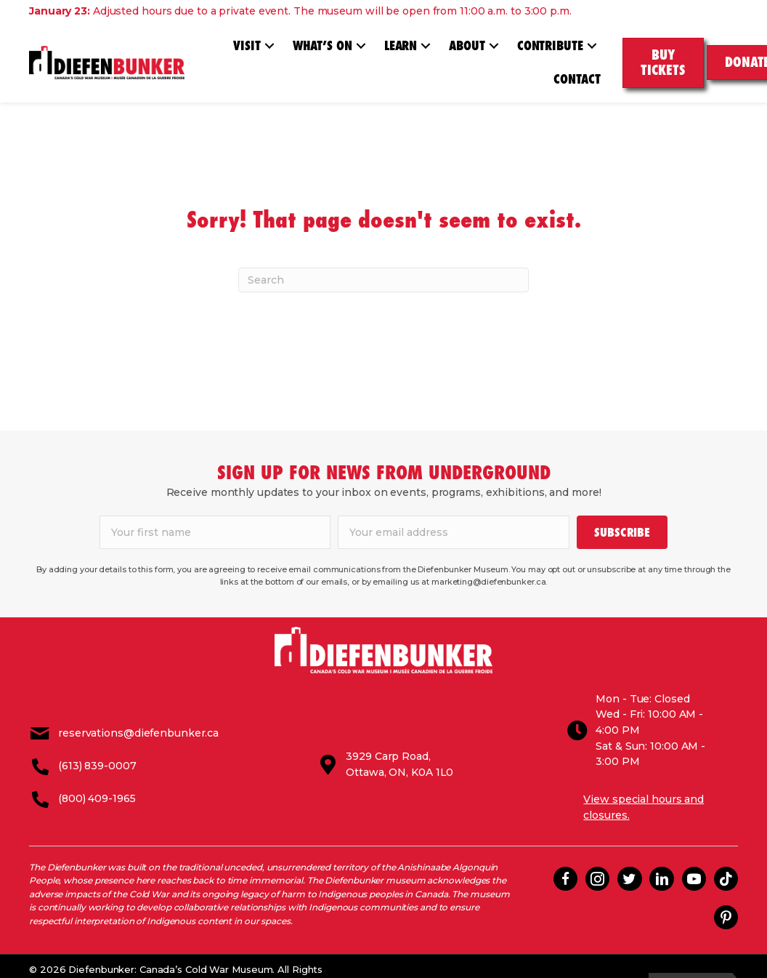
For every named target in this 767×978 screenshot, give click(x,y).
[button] (269, 46)
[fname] (215, 532)
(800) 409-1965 (97, 790)
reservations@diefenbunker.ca (138, 725)
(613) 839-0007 (97, 757)
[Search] (383, 280)
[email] (453, 532)
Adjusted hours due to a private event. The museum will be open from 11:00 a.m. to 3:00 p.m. (300, 10)
